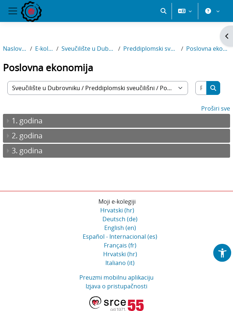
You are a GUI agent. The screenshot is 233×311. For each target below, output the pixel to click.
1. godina (27, 121)
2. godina (27, 136)
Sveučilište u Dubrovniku (88, 49)
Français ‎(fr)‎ (120, 245)
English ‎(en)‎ (120, 228)
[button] (163, 11)
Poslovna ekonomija (208, 49)
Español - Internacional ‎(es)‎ (120, 237)
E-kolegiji (44, 49)
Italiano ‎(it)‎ (120, 263)
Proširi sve (215, 108)
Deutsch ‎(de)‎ (120, 219)
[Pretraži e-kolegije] (201, 88)
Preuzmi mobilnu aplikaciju (116, 277)
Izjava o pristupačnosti (116, 286)
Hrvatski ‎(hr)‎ (117, 210)
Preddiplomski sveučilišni (150, 49)
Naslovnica (15, 49)
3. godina (27, 151)
